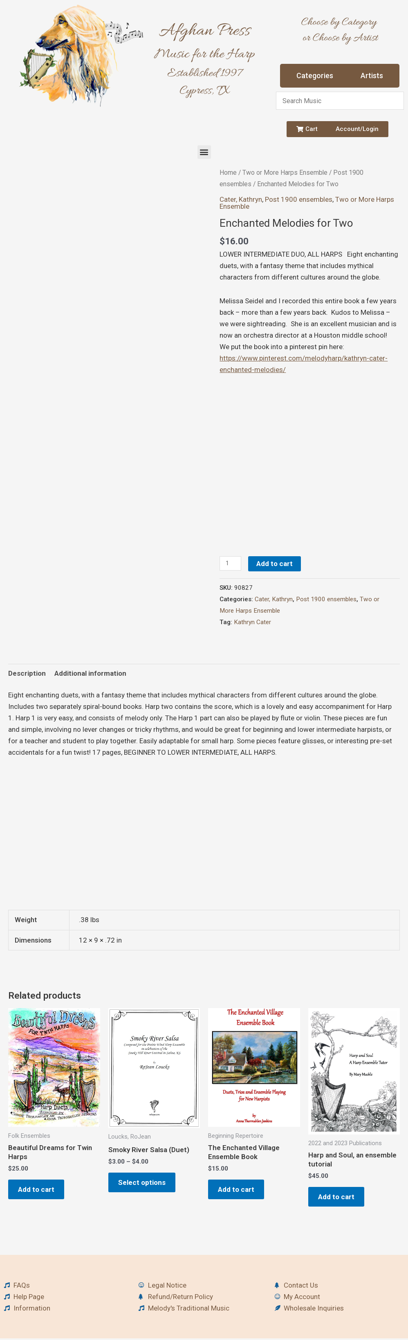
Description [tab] (27, 673)
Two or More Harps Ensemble (284, 172)
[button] (204, 152)
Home (228, 172)
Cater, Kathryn (241, 199)
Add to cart (275, 563)
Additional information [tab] (90, 673)
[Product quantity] (231, 563)
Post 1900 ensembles (298, 199)
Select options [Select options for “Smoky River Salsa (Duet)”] (144, 1183)
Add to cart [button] (38, 1190)
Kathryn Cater (252, 622)
